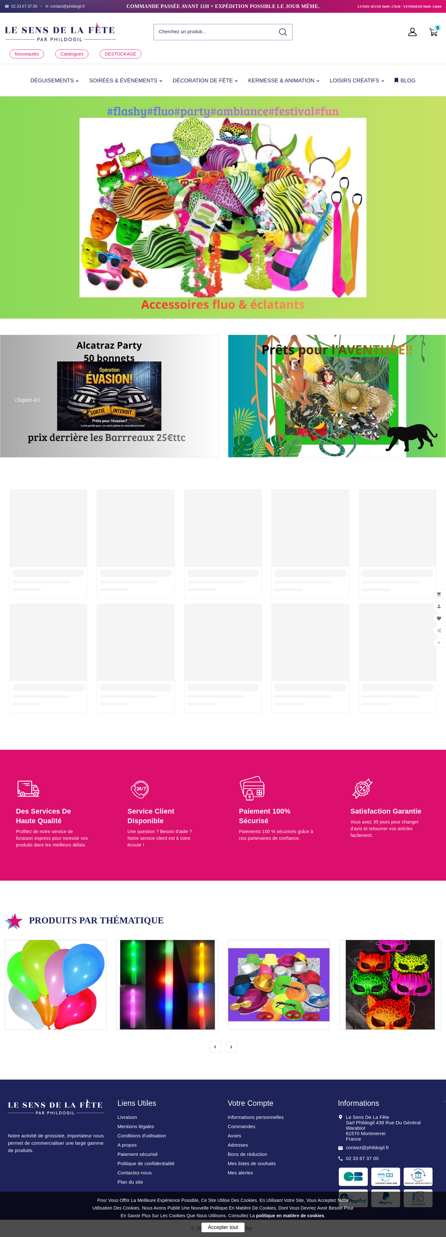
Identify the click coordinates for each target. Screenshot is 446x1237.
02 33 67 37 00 (362, 1158)
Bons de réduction (247, 1154)
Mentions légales (135, 1126)
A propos (127, 1145)
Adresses (238, 1145)
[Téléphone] (20, 6)
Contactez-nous (134, 1172)
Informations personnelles (256, 1117)
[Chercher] (214, 31)
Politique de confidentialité (146, 1163)
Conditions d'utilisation (141, 1135)
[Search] (283, 32)
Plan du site (130, 1182)
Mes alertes (240, 1172)
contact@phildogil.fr (367, 1147)
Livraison (127, 1117)
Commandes (241, 1126)
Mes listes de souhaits (252, 1163)
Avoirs (234, 1135)
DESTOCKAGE (120, 54)
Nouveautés (27, 54)
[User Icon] (414, 32)
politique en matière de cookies (290, 1215)
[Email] (65, 6)
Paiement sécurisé (137, 1154)
